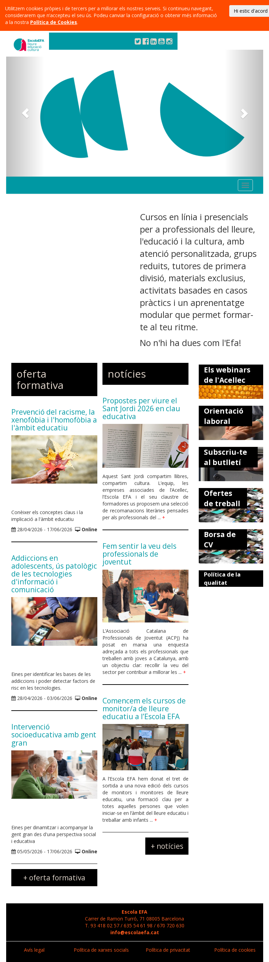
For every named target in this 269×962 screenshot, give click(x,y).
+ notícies (167, 846)
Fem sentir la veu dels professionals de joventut (139, 554)
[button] (25, 113)
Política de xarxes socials (101, 950)
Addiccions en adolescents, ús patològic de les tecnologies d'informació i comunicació (54, 573)
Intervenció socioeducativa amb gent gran (53, 734)
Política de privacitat (168, 950)
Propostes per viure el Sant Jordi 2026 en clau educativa (141, 408)
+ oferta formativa (54, 877)
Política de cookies (235, 950)
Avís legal (34, 950)
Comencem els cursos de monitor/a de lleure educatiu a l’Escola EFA (144, 708)
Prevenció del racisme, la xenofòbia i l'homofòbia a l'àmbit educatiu (54, 419)
